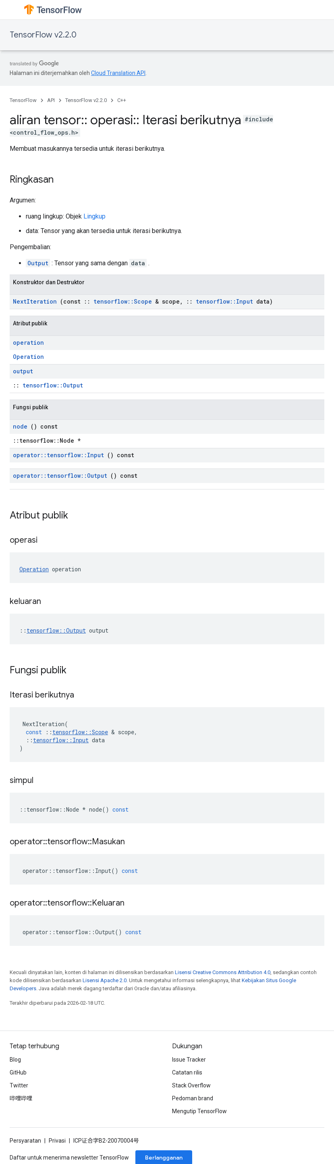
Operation (28, 356)
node (20, 426)
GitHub (18, 1072)
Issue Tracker (189, 1059)
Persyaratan (25, 1140)
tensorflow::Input (224, 301)
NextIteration (35, 301)
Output (37, 263)
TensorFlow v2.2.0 (43, 35)
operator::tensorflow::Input (58, 455)
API (51, 100)
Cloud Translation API (118, 73)
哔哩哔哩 (21, 1098)
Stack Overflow (191, 1085)
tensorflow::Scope (122, 301)
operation (28, 342)
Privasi (57, 1140)
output (23, 371)
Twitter (19, 1085)
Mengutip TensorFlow (199, 1111)
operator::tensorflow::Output (60, 475)
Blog (15, 1059)
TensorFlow (23, 100)
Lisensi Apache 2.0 (105, 980)
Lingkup (94, 216)
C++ (121, 100)
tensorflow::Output (53, 385)
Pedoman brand (192, 1098)
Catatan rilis (187, 1072)
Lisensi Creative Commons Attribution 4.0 (222, 972)
